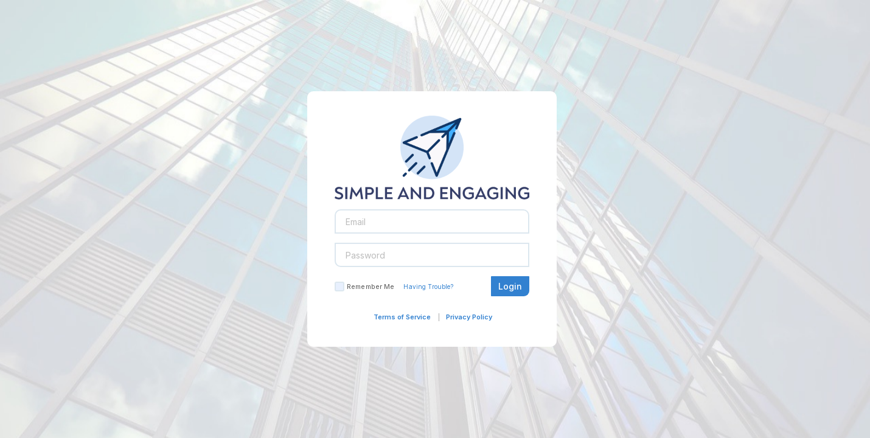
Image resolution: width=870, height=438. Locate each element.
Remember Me (370, 286)
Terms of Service (402, 317)
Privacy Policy (469, 317)
